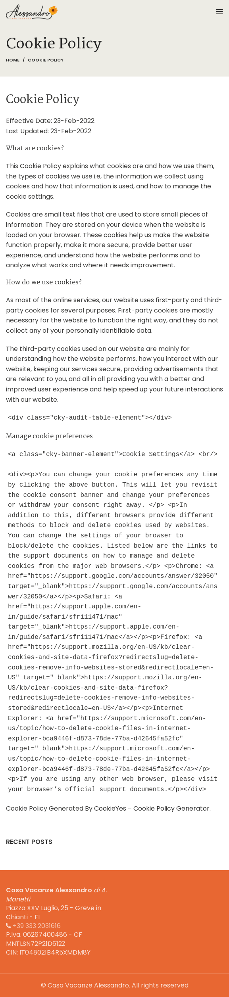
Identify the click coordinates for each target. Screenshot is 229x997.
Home (12, 60)
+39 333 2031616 (37, 925)
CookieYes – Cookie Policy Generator (152, 808)
